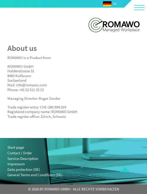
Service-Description (22, 158)
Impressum (16, 163)
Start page (15, 147)
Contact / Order (19, 152)
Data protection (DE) (23, 169)
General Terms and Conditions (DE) (35, 174)
